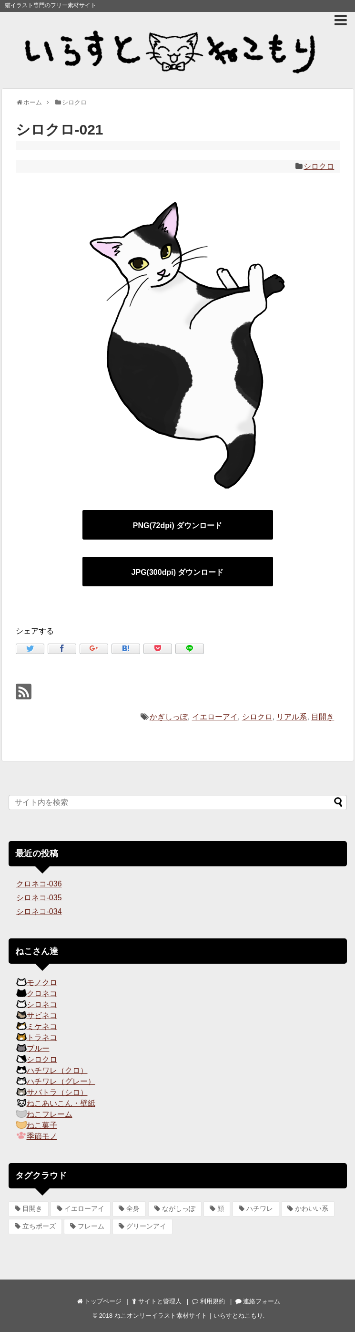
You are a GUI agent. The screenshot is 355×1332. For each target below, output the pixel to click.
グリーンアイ (146, 1226)
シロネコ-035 (39, 898)
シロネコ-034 (39, 911)
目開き (322, 717)
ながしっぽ (178, 1208)
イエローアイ (215, 717)
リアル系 (291, 717)
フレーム (91, 1226)
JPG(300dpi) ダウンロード (178, 572)
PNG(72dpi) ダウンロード (178, 525)
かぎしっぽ (169, 717)
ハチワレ (259, 1208)
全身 (133, 1208)
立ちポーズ (39, 1226)
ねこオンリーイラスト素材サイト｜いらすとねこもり (188, 1315)
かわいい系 (311, 1208)
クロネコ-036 (39, 884)
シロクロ (319, 166)
